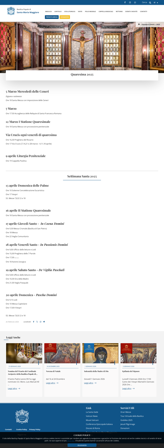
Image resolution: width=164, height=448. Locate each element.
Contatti (143, 12)
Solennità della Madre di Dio (97, 373)
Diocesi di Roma (93, 428)
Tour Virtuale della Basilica (132, 416)
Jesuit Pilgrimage (128, 424)
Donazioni (65, 18)
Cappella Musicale (106, 11)
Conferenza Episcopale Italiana (99, 424)
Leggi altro (15, 390)
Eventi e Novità (131, 12)
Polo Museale (90, 11)
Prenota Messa (52, 18)
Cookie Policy (21, 429)
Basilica (48, 11)
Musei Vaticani (92, 420)
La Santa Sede (92, 412)
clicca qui (70, 441)
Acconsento (82, 445)
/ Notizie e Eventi (148, 24)
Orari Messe (126, 412)
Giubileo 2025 (126, 420)
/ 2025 (157, 24)
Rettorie (119, 11)
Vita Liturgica (69, 11)
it (154, 2)
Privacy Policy (34, 429)
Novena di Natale (54, 373)
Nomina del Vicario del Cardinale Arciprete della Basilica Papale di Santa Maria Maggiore (23, 375)
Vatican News (92, 416)
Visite (80, 11)
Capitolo (58, 11)
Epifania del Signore (132, 373)
